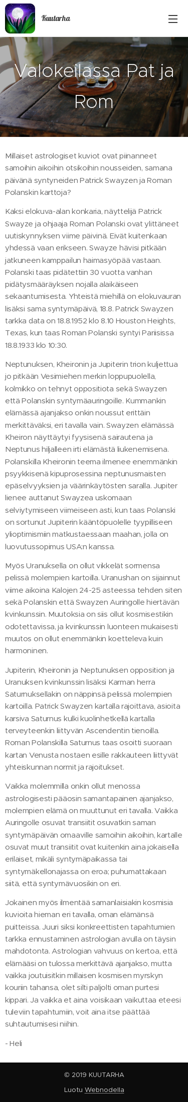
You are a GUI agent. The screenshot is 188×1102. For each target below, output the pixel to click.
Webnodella (104, 1090)
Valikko (172, 18)
